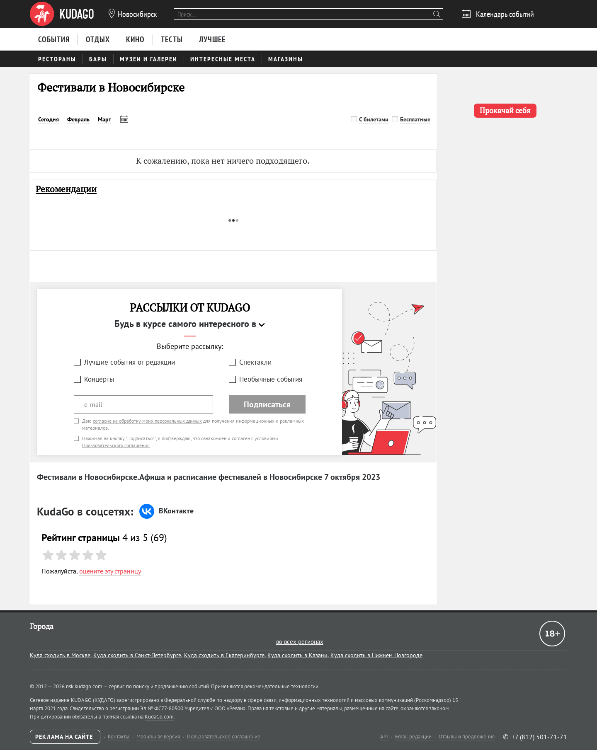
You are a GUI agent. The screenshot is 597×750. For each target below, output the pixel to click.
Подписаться (267, 404)
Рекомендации (66, 189)
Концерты (99, 379)
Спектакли (255, 362)
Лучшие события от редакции (129, 362)
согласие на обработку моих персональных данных (147, 421)
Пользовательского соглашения (116, 445)
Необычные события (270, 379)
